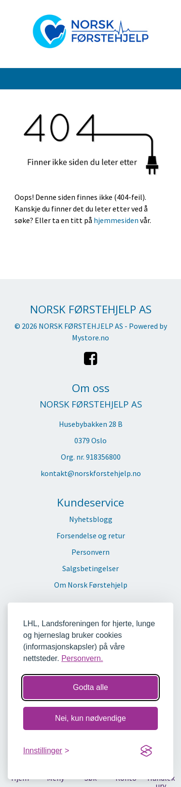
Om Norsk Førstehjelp (90, 585)
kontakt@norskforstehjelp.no (91, 473)
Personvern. (82, 658)
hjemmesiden (116, 220)
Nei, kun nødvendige (90, 718)
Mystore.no (90, 337)
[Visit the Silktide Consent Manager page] (146, 750)
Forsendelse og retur (90, 535)
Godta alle (90, 687)
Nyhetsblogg (90, 519)
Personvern (90, 552)
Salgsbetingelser (90, 568)
